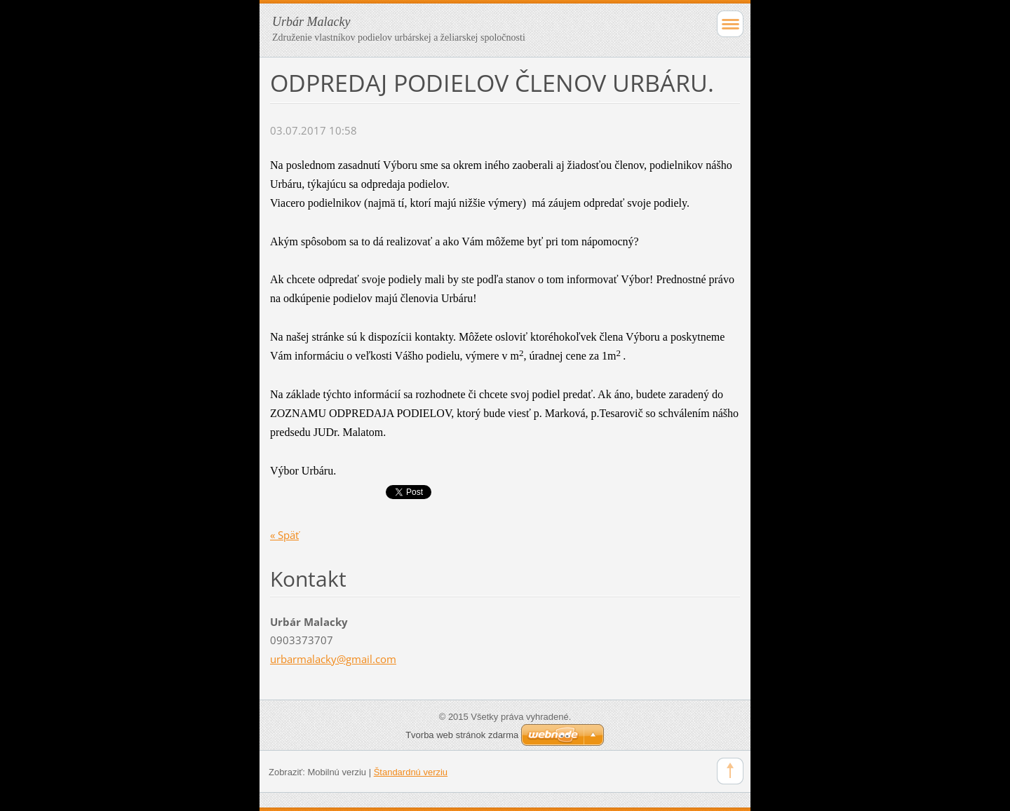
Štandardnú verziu (410, 772)
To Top (730, 771)
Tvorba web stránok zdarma (461, 735)
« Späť (284, 535)
